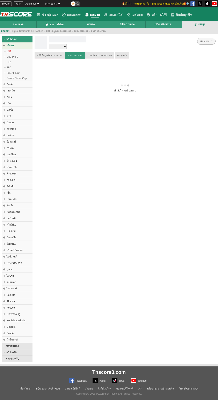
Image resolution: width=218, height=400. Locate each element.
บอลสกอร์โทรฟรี (124, 388)
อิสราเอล (11, 128)
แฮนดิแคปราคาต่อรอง (100, 55)
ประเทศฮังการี (14, 263)
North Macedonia (16, 320)
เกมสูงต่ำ (122, 55)
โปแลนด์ (11, 141)
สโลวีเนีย (11, 224)
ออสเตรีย (11, 180)
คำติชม (89, 388)
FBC (9, 67)
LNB (9, 51)
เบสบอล (134, 14)
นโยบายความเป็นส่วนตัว (160, 388)
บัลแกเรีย (11, 237)
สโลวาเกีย (12, 167)
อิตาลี (10, 84)
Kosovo (11, 307)
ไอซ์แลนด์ (12, 256)
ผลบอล (91, 24)
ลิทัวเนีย (11, 186)
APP (18, 3)
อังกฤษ (10, 122)
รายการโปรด (54, 24)
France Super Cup (17, 78)
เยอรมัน (11, 90)
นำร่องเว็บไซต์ (72, 388)
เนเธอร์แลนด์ (13, 212)
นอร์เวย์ (11, 135)
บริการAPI (157, 14)
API (140, 388)
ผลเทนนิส (113, 14)
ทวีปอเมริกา (12, 346)
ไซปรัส (10, 275)
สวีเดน (10, 148)
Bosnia (10, 333)
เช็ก (8, 192)
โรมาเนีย (11, 243)
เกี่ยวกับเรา (25, 388)
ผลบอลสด (71, 14)
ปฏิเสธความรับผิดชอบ (48, 388)
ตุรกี (9, 116)
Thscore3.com (109, 372)
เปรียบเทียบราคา (163, 24)
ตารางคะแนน (75, 55)
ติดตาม (206, 41)
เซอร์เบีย (11, 231)
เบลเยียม (11, 154)
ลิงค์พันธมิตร (104, 388)
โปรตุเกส (11, 282)
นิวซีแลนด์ (12, 339)
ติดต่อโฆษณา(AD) (188, 388)
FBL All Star (13, 72)
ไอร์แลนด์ (12, 288)
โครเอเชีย (12, 160)
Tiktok (118, 380)
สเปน (9, 97)
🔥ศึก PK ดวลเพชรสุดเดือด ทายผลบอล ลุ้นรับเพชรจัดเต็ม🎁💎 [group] (155, 3)
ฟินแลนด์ (11, 173)
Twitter (99, 380)
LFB (9, 62)
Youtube (139, 380)
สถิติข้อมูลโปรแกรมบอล (49, 55)
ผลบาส (92, 14)
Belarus (11, 295)
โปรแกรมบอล (127, 24)
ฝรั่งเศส (10, 45)
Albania (11, 301)
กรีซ (9, 103)
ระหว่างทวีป (12, 358)
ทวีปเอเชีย (11, 352)
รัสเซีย (10, 109)
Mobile (5, 3)
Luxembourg (13, 314)
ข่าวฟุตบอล (47, 14)
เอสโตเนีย (12, 218)
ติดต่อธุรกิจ (181, 14)
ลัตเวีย (10, 205)
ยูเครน (10, 269)
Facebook (78, 380)
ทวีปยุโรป (11, 39)
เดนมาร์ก (11, 199)
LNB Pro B (12, 56)
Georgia (11, 326)
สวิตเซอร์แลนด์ (15, 250)
